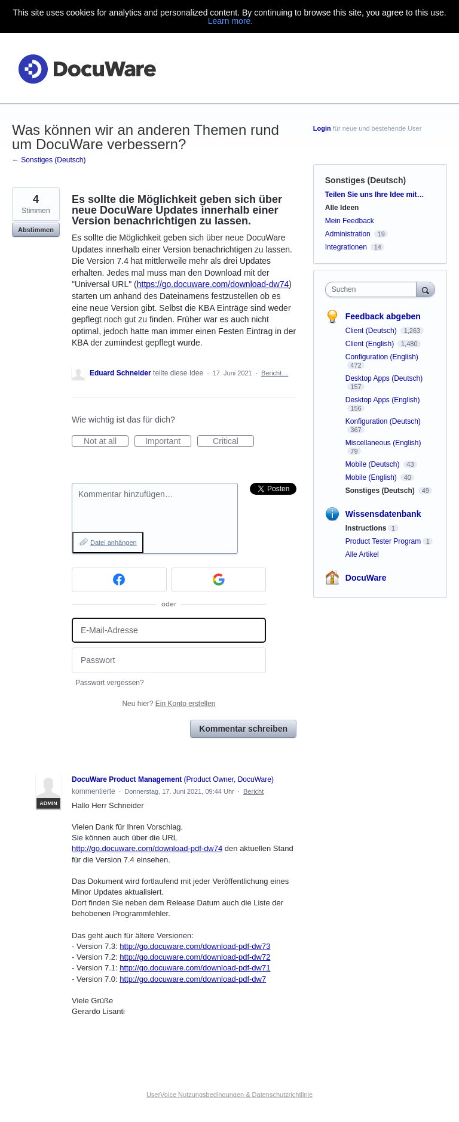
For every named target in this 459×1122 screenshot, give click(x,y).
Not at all (106, 441)
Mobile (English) (372, 477)
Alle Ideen (342, 208)
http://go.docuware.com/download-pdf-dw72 (195, 957)
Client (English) (370, 344)
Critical (233, 441)
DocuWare (366, 577)
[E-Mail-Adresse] (169, 630)
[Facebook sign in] (119, 579)
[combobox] (373, 289)
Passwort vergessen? (109, 683)
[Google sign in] (219, 579)
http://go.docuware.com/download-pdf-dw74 (147, 848)
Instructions (366, 528)
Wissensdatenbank (383, 514)
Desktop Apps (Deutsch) (384, 378)
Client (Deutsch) (372, 330)
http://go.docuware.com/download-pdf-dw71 (195, 967)
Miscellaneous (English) (383, 443)
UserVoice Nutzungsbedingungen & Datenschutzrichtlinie (229, 1094)
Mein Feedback (349, 221)
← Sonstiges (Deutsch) (48, 160)
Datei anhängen (113, 542)
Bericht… (274, 373)
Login (322, 128)
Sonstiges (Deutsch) (365, 180)
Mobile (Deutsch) (373, 464)
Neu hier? (168, 703)
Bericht (253, 791)
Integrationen (346, 247)
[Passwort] (169, 660)
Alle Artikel (362, 554)
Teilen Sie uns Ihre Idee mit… (374, 194)
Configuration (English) (381, 357)
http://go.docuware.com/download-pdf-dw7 (193, 979)
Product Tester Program (383, 541)
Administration (348, 234)
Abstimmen (36, 229)
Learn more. (230, 21)
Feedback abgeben (383, 316)
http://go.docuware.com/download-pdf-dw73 (195, 946)
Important (168, 441)
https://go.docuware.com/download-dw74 (213, 284)
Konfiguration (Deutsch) (383, 421)
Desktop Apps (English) (382, 400)
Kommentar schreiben (243, 728)
